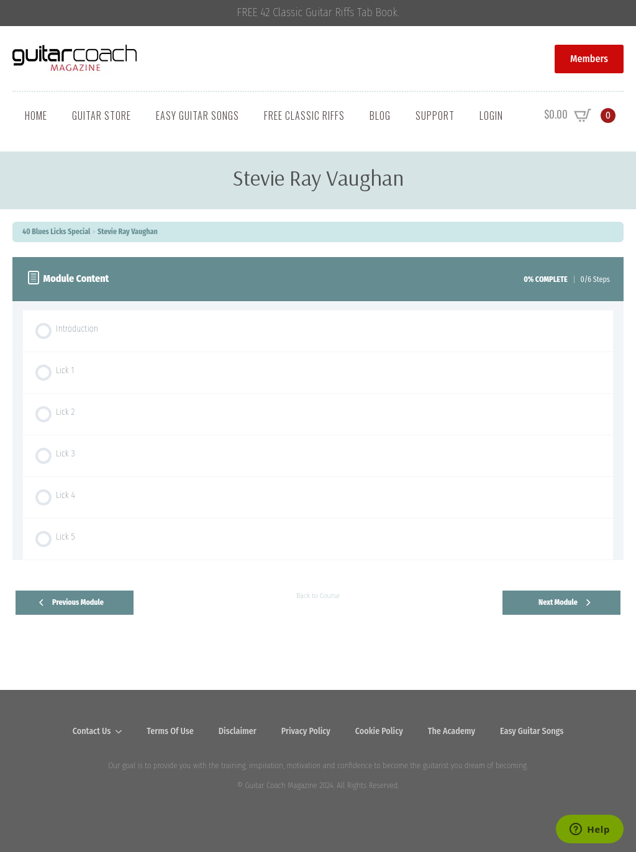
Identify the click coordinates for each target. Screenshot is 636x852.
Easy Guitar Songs (197, 115)
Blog (380, 115)
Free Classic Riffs (304, 115)
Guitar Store (101, 115)
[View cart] (580, 115)
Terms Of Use (170, 731)
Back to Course (318, 595)
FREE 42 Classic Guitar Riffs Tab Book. (318, 12)
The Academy (451, 731)
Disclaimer (238, 731)
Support (435, 115)
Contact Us (92, 731)
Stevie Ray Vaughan (128, 231)
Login (491, 115)
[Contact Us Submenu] (122, 731)
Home (36, 115)
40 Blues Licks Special (56, 231)
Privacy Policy (305, 731)
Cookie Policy (379, 731)
